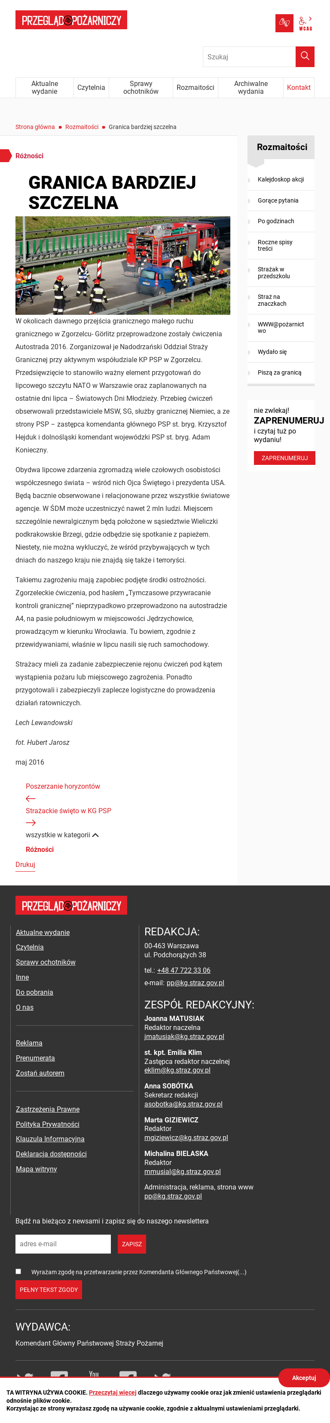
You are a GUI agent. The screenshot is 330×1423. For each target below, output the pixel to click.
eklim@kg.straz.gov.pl (177, 1070)
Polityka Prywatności (47, 1124)
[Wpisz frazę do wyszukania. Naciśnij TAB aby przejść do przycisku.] (259, 56)
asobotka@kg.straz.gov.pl (183, 1104)
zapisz (132, 1244)
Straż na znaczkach (272, 300)
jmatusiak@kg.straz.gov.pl (184, 1037)
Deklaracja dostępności (51, 1154)
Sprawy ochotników (46, 962)
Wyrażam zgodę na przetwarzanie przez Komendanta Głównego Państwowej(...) (139, 1272)
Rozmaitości (81, 126)
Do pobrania (34, 992)
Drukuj (25, 865)
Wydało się (272, 351)
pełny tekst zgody (49, 1289)
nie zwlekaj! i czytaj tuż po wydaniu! (284, 435)
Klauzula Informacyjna (50, 1139)
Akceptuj (304, 1377)
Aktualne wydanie (43, 932)
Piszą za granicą (280, 372)
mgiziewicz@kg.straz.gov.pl (186, 1138)
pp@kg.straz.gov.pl (195, 983)
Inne (22, 977)
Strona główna (35, 126)
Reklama (29, 1043)
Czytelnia (30, 947)
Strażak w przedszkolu (274, 272)
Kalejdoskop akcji (281, 179)
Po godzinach (276, 221)
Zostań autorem (40, 1073)
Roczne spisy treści (275, 245)
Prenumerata (35, 1058)
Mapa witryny (36, 1169)
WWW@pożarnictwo (281, 327)
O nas (25, 1007)
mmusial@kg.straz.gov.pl (182, 1172)
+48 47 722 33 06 (184, 970)
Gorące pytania (278, 200)
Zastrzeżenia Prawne (47, 1109)
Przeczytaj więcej (113, 1392)
